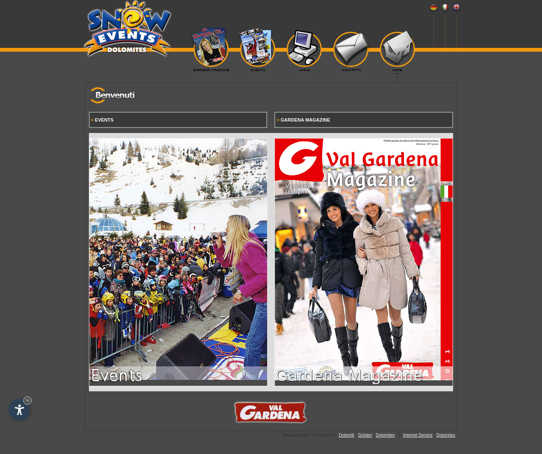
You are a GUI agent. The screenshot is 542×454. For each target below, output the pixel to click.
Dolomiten (385, 435)
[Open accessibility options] (19, 409)
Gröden (365, 435)
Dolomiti (346, 435)
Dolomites (446, 435)
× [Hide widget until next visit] (27, 400)
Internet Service (418, 435)
